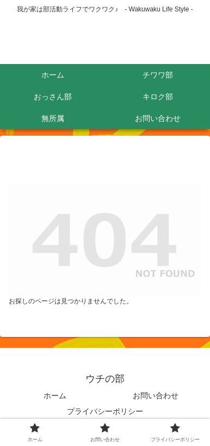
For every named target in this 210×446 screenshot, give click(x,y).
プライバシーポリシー (105, 411)
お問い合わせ (155, 395)
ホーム (55, 395)
